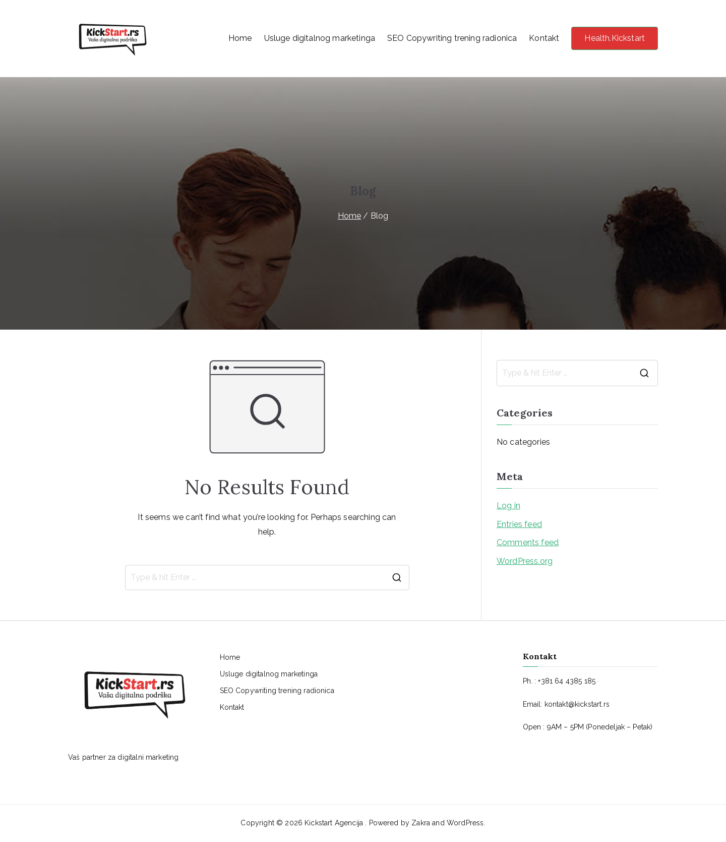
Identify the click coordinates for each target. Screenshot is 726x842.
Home (240, 38)
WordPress (465, 823)
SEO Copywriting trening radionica (452, 38)
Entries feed (519, 524)
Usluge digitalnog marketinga (319, 38)
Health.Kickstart (614, 38)
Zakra (420, 823)
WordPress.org (525, 561)
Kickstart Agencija (335, 823)
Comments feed (528, 542)
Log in (508, 505)
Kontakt (544, 38)
